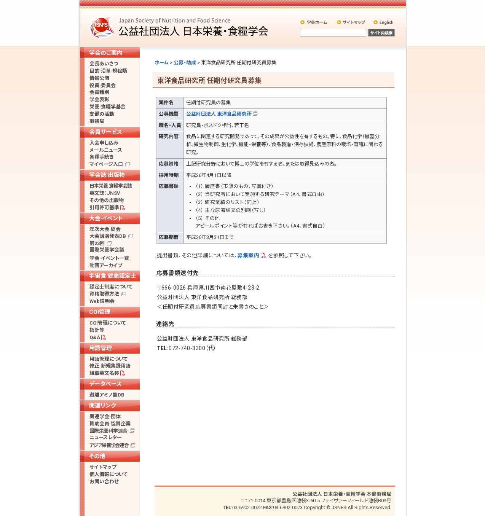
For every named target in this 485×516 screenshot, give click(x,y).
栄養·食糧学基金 (107, 107)
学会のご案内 (106, 52)
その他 (97, 456)
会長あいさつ (103, 64)
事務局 (96, 121)
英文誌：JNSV (104, 193)
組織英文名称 (104, 373)
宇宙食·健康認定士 (112, 275)
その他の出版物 (106, 200)
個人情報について (108, 474)
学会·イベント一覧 (109, 258)
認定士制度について (110, 287)
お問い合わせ (104, 481)
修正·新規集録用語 (110, 366)
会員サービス (105, 132)
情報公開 (99, 78)
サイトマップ (351, 22)
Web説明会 (102, 301)
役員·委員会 (102, 85)
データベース (105, 384)
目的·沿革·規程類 (108, 71)
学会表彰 (99, 99)
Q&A (94, 337)
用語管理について (108, 359)
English (383, 22)
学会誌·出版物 (107, 175)
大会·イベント (106, 218)
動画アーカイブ (105, 265)
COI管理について (107, 323)
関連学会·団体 (105, 416)
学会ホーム (314, 22)
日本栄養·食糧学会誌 (110, 186)
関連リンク (102, 405)
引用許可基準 (104, 207)
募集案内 (248, 255)
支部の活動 (101, 114)
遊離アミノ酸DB (106, 395)
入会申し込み (103, 143)
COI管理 (99, 312)
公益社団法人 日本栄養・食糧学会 (180, 27)
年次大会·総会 (105, 229)
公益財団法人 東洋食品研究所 (219, 114)
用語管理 (100, 348)
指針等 (96, 330)
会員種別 (99, 92)
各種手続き (101, 157)
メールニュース (105, 150)
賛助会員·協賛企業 (110, 424)
